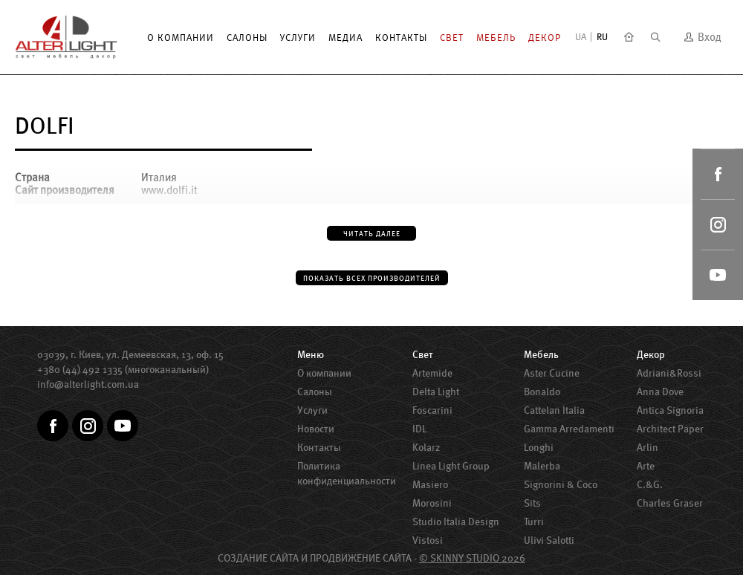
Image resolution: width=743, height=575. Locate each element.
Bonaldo (542, 391)
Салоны (247, 37)
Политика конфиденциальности (346, 473)
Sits (532, 503)
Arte (646, 466)
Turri (534, 521)
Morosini (432, 503)
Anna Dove (660, 391)
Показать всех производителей (372, 278)
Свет (452, 37)
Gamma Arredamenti (569, 429)
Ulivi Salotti (549, 540)
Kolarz (426, 447)
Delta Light (435, 391)
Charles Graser (670, 503)
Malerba (542, 466)
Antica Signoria (670, 410)
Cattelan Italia (554, 410)
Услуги (298, 37)
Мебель (496, 37)
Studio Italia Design (455, 521)
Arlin (647, 447)
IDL (419, 429)
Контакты (401, 37)
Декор (544, 37)
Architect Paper (670, 429)
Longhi (539, 447)
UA (580, 36)
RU (602, 36)
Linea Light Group (451, 466)
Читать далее (371, 234)
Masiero (430, 484)
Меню (310, 354)
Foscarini (432, 410)
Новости (315, 429)
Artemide (432, 373)
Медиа (345, 37)
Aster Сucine (552, 373)
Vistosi (427, 540)
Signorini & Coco (560, 484)
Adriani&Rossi (669, 373)
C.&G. (650, 484)
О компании (180, 37)
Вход (702, 36)
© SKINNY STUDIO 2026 (472, 558)
